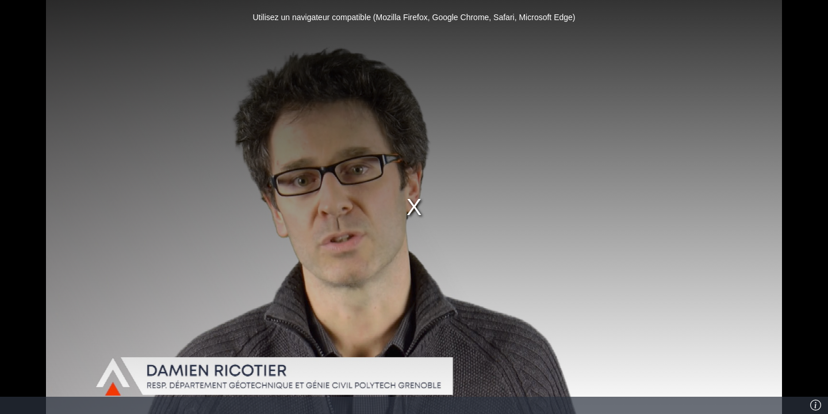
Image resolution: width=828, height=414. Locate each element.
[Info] (816, 405)
